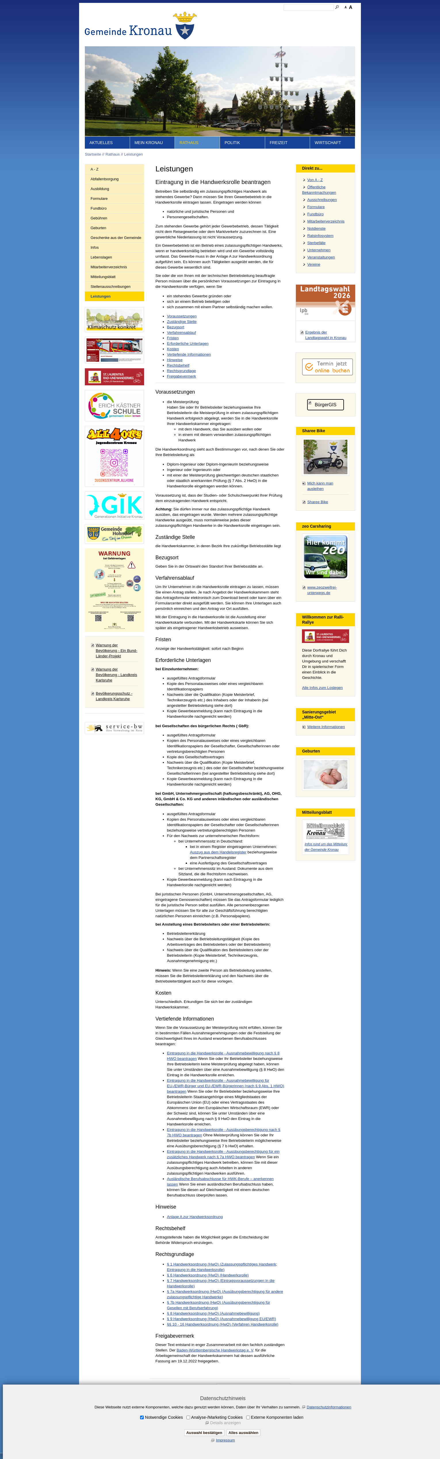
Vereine (313, 264)
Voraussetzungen (182, 316)
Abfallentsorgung (105, 179)
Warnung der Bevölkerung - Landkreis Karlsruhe (116, 674)
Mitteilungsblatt (103, 277)
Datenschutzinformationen (329, 1407)
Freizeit (279, 142)
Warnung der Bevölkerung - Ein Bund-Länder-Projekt (116, 650)
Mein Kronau (149, 142)
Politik (232, 142)
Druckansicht (328, 16)
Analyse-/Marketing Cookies (217, 1417)
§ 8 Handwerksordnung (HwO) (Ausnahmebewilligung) (213, 1313)
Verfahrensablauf (181, 332)
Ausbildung (100, 189)
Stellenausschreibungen (111, 286)
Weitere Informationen (326, 727)
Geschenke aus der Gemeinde (116, 237)
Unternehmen (318, 250)
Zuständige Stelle (182, 321)
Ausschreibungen (322, 200)
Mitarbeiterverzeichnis (109, 267)
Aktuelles (101, 142)
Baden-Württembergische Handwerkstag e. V (215, 1350)
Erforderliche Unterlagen (187, 343)
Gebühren (99, 218)
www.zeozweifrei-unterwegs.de (322, 590)
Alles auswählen (244, 1433)
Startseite (223, 16)
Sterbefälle (316, 243)
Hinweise (175, 360)
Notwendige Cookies (164, 1417)
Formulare (99, 198)
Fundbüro (99, 208)
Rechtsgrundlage (181, 371)
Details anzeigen (225, 1422)
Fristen (173, 338)
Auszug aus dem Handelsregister (218, 852)
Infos (95, 247)
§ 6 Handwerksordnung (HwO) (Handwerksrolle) (208, 1275)
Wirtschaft (328, 142)
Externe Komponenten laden (277, 1417)
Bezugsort (175, 327)
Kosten (173, 349)
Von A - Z (315, 180)
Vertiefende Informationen (189, 354)
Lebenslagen (101, 257)
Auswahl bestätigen (204, 1433)
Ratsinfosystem (320, 235)
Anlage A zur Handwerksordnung (195, 1217)
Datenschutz (301, 16)
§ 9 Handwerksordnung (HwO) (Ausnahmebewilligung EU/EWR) (221, 1319)
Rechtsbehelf (178, 365)
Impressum (276, 16)
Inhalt (240, 16)
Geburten (98, 228)
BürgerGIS (325, 404)
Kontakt (256, 16)
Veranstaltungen (321, 257)
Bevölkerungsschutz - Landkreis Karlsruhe (114, 696)
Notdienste (316, 228)
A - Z (94, 169)
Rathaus (188, 142)
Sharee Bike (317, 502)
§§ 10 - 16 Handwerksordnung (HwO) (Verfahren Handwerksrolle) (222, 1324)
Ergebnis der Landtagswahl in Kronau (325, 335)
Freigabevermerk (181, 376)
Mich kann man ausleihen (320, 486)
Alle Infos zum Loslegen (322, 688)
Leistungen (133, 154)
